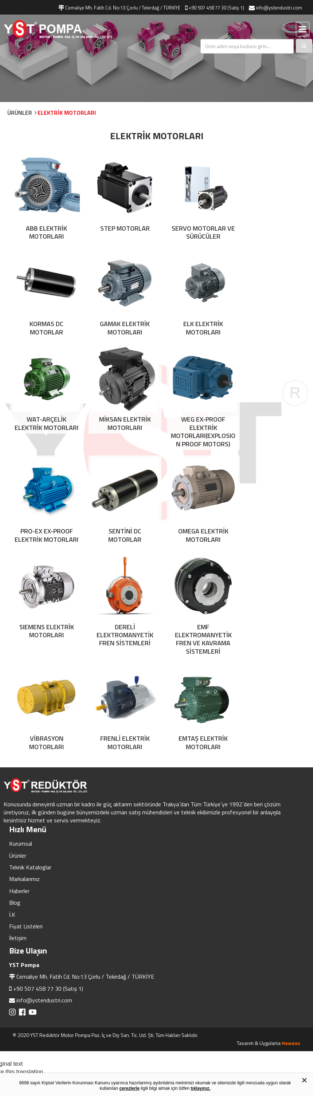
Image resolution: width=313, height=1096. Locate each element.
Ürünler (17, 749)
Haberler (19, 785)
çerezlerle (129, 1088)
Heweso (291, 938)
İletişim (18, 832)
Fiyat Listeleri (26, 821)
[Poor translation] (24, 984)
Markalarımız (24, 773)
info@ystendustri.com (44, 894)
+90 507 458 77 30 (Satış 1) (48, 883)
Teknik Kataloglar (30, 762)
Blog (14, 797)
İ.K (12, 809)
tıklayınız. (201, 1088)
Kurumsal (20, 738)
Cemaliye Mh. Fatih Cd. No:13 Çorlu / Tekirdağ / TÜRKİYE (85, 871)
